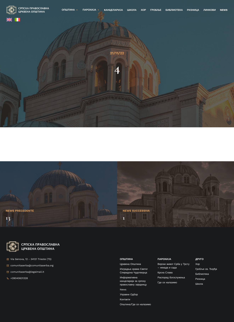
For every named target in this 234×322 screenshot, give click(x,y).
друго (199, 259)
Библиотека (174, 10)
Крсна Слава (165, 272)
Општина (68, 9)
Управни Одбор (129, 294)
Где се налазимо (167, 282)
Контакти (125, 299)
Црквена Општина (130, 264)
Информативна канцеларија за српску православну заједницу (133, 281)
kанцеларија (113, 10)
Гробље (155, 10)
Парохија (89, 9)
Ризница (193, 10)
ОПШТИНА (126, 259)
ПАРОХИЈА (164, 259)
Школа (131, 10)
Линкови (209, 10)
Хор (143, 10)
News (223, 10)
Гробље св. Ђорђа (206, 269)
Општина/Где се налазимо (135, 304)
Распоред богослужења (171, 277)
